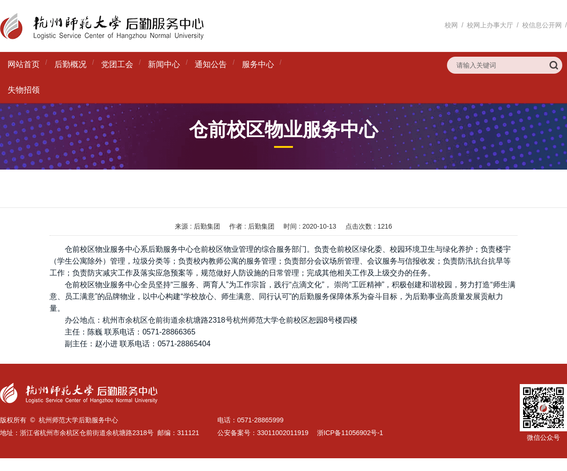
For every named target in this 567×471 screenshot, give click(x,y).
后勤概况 (70, 64)
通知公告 (211, 64)
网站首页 (24, 64)
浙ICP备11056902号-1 (350, 433)
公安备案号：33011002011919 (263, 433)
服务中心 (258, 64)
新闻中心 (164, 64)
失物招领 (24, 90)
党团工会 (117, 64)
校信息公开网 (542, 25)
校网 (451, 25)
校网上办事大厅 (490, 25)
